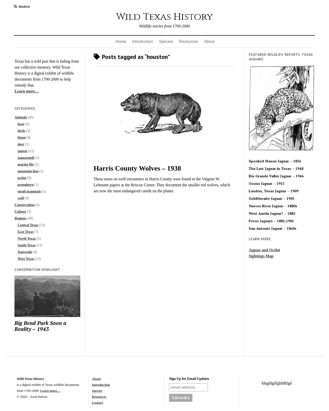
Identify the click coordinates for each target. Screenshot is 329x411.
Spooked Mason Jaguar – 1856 (275, 161)
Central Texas (27, 225)
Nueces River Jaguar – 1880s (273, 206)
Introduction (142, 41)
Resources (188, 41)
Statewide (24, 252)
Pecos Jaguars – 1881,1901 (271, 221)
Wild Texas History (164, 16)
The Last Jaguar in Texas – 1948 (276, 168)
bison (21, 137)
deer (20, 144)
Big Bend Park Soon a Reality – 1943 (40, 326)
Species (166, 41)
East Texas (25, 232)
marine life (25, 164)
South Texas (26, 245)
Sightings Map (261, 256)
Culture (20, 211)
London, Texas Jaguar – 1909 (273, 191)
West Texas (25, 259)
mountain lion (27, 171)
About (209, 41)
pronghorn (25, 185)
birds (21, 131)
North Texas (26, 238)
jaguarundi (25, 158)
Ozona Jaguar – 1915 (266, 183)
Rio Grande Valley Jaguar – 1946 (276, 176)
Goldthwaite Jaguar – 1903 (271, 198)
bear (20, 124)
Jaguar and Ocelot (264, 250)
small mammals (29, 191)
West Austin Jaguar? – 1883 (272, 213)
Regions (20, 218)
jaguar (22, 151)
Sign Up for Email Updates (189, 379)
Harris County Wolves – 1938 (137, 168)
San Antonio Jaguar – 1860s (272, 228)
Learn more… (26, 91)
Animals (20, 117)
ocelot (21, 178)
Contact (97, 403)
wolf (20, 198)
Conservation (24, 205)
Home (120, 41)
